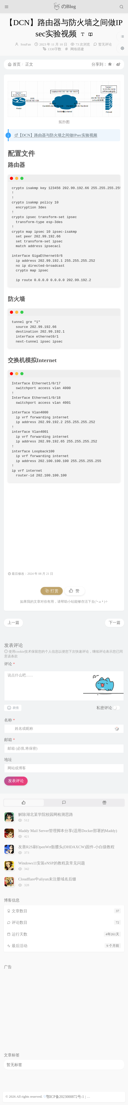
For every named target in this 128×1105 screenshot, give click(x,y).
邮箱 (9, 740)
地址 (8, 759)
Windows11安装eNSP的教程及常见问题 (51, 863)
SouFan (26, 44)
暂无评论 (105, 44)
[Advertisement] (64, 523)
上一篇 (13, 622)
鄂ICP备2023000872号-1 (65, 1097)
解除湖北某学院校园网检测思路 (45, 814)
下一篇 (114, 622)
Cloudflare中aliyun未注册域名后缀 (47, 879)
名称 (9, 720)
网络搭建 (77, 49)
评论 (9, 664)
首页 (14, 64)
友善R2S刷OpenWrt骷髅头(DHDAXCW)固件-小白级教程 (66, 847)
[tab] (23, 803)
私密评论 (104, 708)
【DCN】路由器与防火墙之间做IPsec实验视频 (56, 135)
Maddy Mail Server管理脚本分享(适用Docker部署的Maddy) (67, 831)
